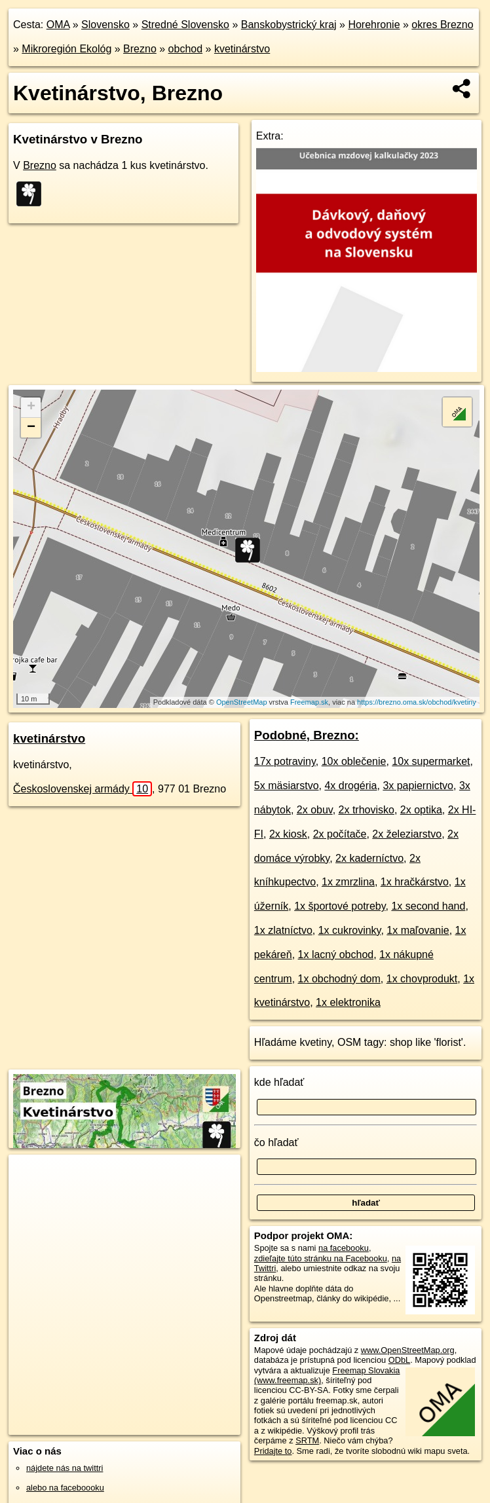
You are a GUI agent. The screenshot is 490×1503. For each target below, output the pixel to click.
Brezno (140, 48)
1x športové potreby (339, 906)
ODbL (399, 1360)
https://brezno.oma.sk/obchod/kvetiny (416, 702)
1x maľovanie (417, 930)
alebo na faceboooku (65, 1488)
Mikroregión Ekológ (66, 48)
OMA (58, 24)
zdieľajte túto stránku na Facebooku (320, 1258)
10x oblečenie (354, 761)
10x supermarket (431, 761)
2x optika (421, 809)
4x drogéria (350, 785)
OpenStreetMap (241, 702)
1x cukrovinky (349, 930)
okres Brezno (442, 24)
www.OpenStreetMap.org (408, 1350)
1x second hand (428, 906)
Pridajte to (273, 1451)
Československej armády (82, 788)
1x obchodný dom (339, 978)
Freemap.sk (309, 702)
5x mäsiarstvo (286, 785)
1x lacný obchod (336, 954)
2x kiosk (288, 834)
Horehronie (374, 24)
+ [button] (31, 407)
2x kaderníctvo (369, 858)
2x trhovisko (366, 809)
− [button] (31, 427)
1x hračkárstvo (415, 881)
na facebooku (343, 1248)
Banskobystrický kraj (289, 24)
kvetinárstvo (242, 48)
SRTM (307, 1440)
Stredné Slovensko (185, 24)
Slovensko (105, 24)
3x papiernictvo (418, 785)
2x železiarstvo (407, 834)
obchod (185, 48)
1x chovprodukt (422, 978)
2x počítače (340, 834)
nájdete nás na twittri (64, 1468)
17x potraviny (285, 761)
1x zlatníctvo (283, 930)
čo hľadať (276, 1142)
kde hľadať (279, 1082)
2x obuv (315, 809)
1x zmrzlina (348, 881)
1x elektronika (348, 1002)
